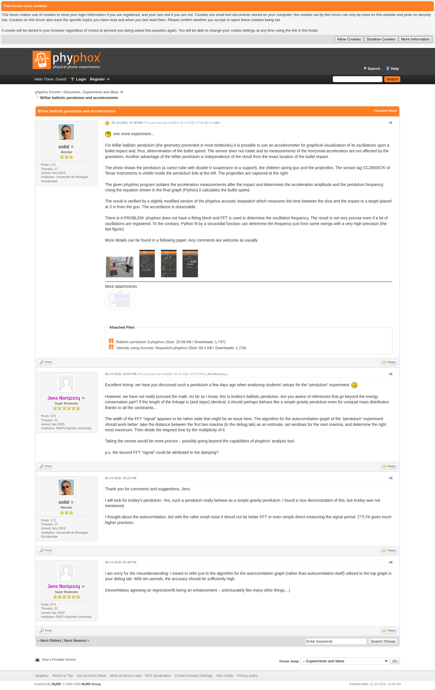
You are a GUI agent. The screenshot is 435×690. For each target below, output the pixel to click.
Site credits (224, 676)
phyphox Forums (48, 92)
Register (97, 79)
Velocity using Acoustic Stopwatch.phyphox (152, 348)
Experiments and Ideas (100, 92)
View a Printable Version (59, 659)
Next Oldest (51, 640)
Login (81, 79)
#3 (390, 478)
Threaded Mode (385, 110)
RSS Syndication (158, 676)
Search (374, 68)
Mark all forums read (125, 676)
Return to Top (62, 676)
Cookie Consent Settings (194, 676)
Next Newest (75, 640)
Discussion (72, 92)
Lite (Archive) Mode (91, 676)
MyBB (56, 684)
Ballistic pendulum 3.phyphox (141, 342)
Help (395, 68)
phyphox (41, 676)
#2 (390, 374)
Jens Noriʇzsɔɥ (216, 374)
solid (63, 146)
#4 (390, 562)
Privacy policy (247, 676)
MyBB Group (91, 684)
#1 (390, 122)
